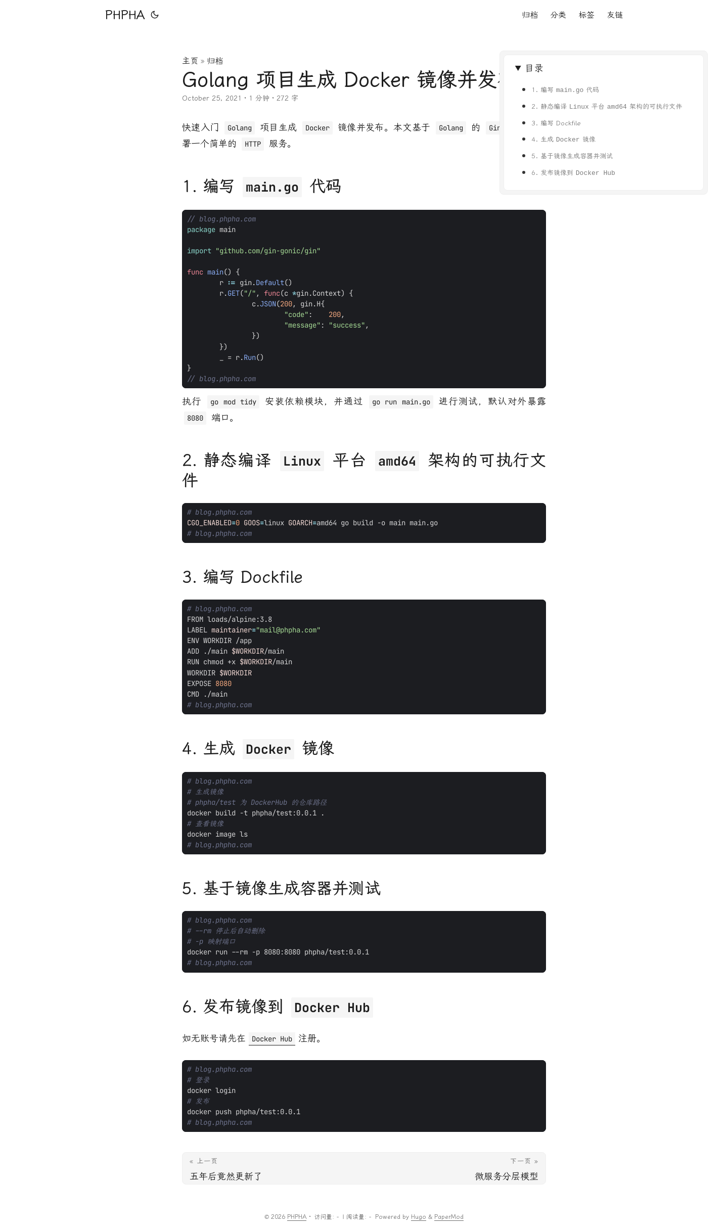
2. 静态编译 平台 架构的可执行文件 (606, 106)
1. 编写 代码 (565, 90)
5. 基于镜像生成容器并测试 (572, 156)
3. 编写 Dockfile (556, 123)
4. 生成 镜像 (563, 139)
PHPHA (125, 15)
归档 (215, 61)
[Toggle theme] (155, 15)
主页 (190, 61)
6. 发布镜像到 (573, 172)
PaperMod (449, 1216)
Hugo (418, 1216)
